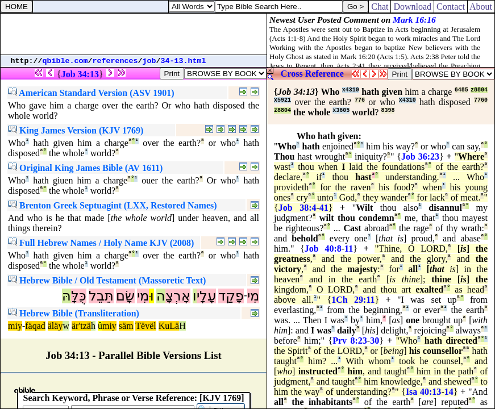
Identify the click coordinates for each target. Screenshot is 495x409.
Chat (379, 6)
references (115, 61)
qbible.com (65, 61)
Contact (450, 6)
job (149, 61)
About (481, 6)
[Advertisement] (134, 34)
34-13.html (183, 61)
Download (412, 6)
